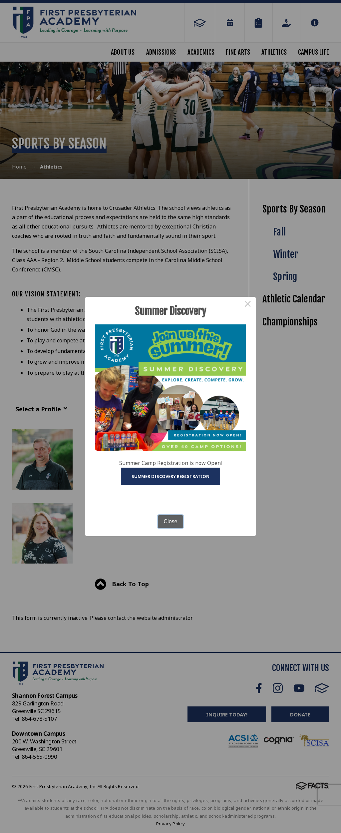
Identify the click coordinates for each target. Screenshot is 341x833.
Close (170, 521)
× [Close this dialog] (248, 305)
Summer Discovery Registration (170, 476)
